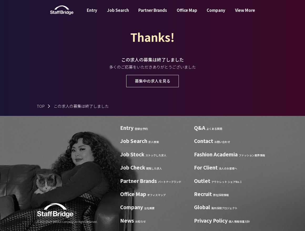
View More (245, 14)
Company (216, 14)
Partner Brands (152, 14)
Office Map (187, 14)
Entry (92, 14)
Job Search (118, 14)
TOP (41, 106)
